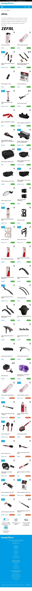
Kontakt (16, 579)
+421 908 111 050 (11, 0)
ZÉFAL (8, 10)
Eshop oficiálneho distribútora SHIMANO (16, 540)
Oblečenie (16, 553)
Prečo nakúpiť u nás (16, 562)
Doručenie (16, 563)
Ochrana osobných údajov (16, 576)
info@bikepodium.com (21, 0)
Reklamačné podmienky (16, 575)
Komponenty (16, 547)
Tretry (16, 550)
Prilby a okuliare (16, 551)
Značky (5, 10)
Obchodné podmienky (16, 573)
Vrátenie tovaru (16, 568)
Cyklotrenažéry (16, 557)
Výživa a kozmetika (16, 556)
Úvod (2, 10)
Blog (16, 572)
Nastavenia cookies (16, 578)
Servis (16, 554)
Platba (16, 565)
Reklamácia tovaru (16, 566)
